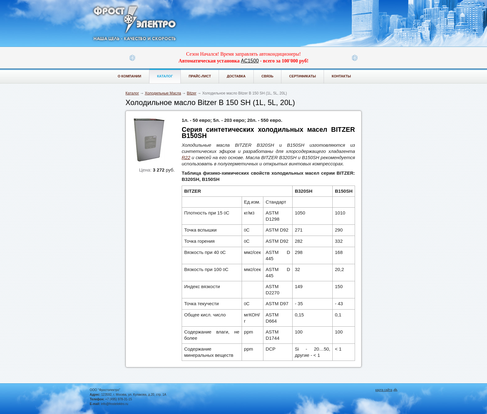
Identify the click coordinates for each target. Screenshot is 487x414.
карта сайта (383, 390)
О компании (129, 76)
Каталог (165, 76)
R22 (186, 157)
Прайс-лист (200, 76)
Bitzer (192, 93)
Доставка (236, 76)
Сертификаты (302, 76)
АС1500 (250, 60)
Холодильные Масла (163, 93)
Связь (267, 76)
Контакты (341, 76)
